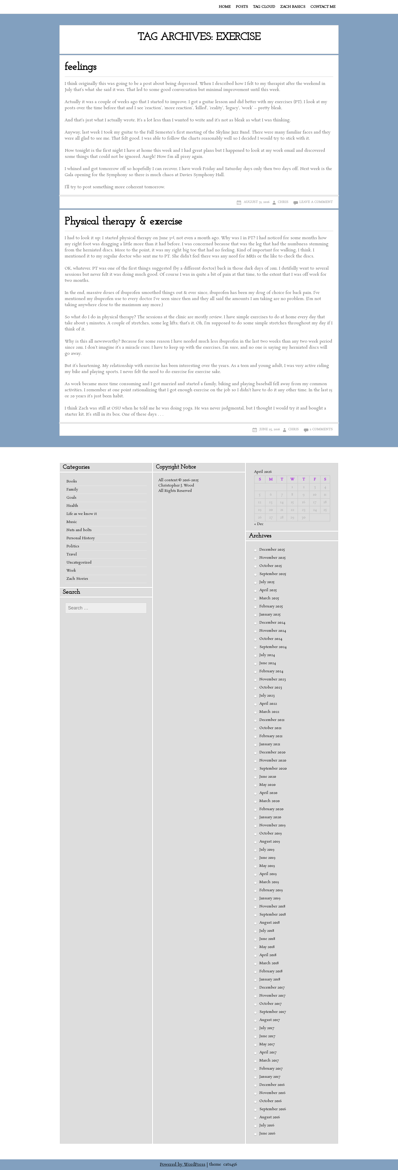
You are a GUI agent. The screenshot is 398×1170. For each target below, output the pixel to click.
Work (71, 570)
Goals (71, 497)
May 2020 (267, 784)
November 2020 (272, 760)
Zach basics (292, 6)
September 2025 (272, 574)
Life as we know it (82, 513)
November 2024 (272, 630)
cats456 (230, 1164)
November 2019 (272, 825)
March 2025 (269, 598)
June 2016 (267, 1133)
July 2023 (267, 695)
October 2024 (270, 638)
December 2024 (272, 622)
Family (72, 489)
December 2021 (272, 719)
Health (72, 505)
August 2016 (269, 1117)
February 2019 (271, 890)
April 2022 (268, 703)
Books (72, 481)
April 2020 (268, 792)
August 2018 (269, 922)
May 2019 (267, 865)
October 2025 (270, 565)
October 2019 (270, 833)
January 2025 (269, 614)
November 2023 (272, 679)
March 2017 (269, 1060)
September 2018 (272, 914)
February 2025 (271, 606)
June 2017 (267, 1036)
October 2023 (270, 687)
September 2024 (273, 646)
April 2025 (268, 590)
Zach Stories (77, 578)
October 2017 (270, 1003)
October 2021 (270, 728)
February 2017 (271, 1068)
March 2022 (269, 711)
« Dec (258, 524)
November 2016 (272, 1092)
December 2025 (272, 549)
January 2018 (269, 979)
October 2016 (270, 1101)
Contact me (323, 6)
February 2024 (271, 671)
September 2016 (272, 1109)
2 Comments (321, 429)
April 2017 (267, 1052)
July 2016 (266, 1125)
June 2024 (267, 663)
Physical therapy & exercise (124, 221)
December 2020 (272, 752)
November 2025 (272, 557)
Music (72, 522)
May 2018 (267, 947)
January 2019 (269, 898)
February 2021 (271, 736)
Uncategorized (79, 562)
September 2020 (273, 768)
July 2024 (267, 655)
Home (225, 6)
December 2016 (272, 1084)
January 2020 (270, 817)
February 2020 (271, 809)
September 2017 (272, 1011)
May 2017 (267, 1044)
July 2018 (266, 930)
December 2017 (272, 987)
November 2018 (272, 906)
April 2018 (267, 955)
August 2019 (269, 841)
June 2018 (267, 938)
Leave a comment (316, 202)
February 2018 (271, 971)
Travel (72, 554)
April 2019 (268, 874)
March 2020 (269, 801)
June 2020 (267, 776)
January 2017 (269, 1076)
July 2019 (266, 849)
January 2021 (269, 744)
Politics (73, 546)
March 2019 (269, 882)
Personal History (81, 538)
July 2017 (266, 1028)
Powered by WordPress (182, 1164)
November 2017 (272, 995)
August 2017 (269, 1020)
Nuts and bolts (79, 530)
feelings (80, 67)
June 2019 (267, 857)
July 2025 (266, 582)
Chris (283, 202)
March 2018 (269, 963)
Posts (242, 6)
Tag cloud (264, 6)
